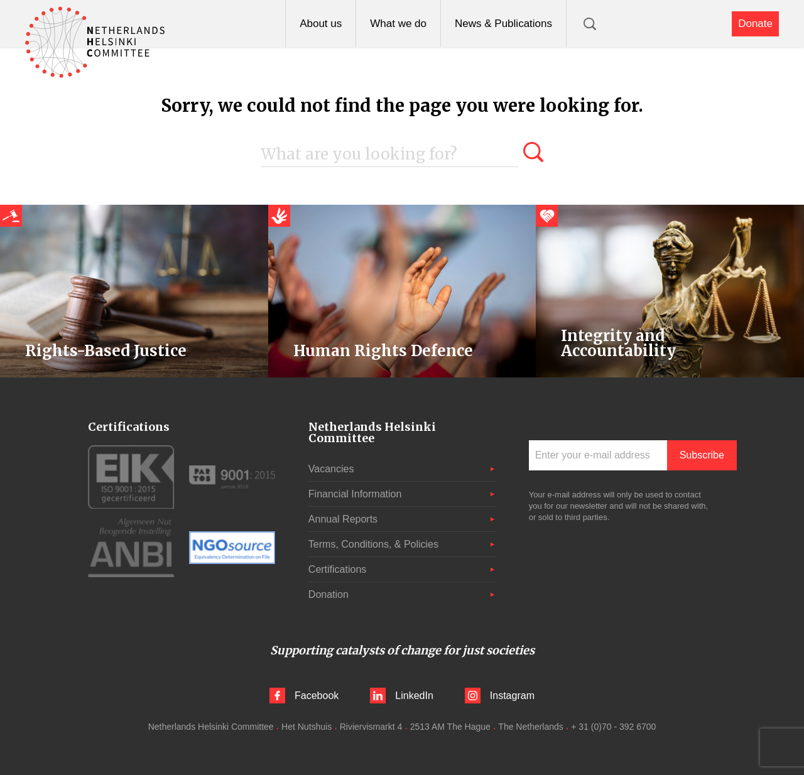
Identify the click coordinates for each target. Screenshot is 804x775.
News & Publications (503, 24)
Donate (755, 24)
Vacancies (331, 468)
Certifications (337, 569)
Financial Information (355, 494)
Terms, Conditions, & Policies (373, 544)
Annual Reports (343, 519)
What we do (398, 24)
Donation (328, 594)
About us (321, 24)
